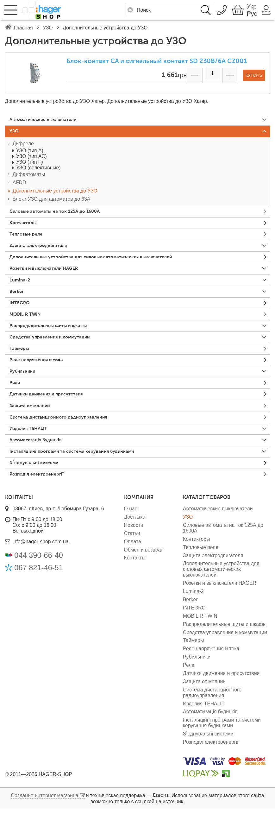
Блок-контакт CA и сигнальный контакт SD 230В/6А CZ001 (156, 61)
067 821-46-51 (38, 597)
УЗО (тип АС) (31, 158)
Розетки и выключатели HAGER (49, 277)
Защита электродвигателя (42, 252)
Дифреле (23, 145)
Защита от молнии (33, 428)
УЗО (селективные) (38, 170)
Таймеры (21, 365)
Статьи (132, 562)
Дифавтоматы (28, 177)
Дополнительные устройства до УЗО (54, 193)
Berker (18, 302)
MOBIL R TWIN (27, 327)
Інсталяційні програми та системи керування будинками (81, 478)
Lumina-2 (21, 289)
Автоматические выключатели (48, 120)
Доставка (135, 546)
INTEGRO (21, 314)
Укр (248, 6)
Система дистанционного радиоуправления (65, 440)
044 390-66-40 (38, 585)
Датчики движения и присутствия (52, 415)
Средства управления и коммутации (56, 352)
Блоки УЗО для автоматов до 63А (51, 201)
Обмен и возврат (143, 579)
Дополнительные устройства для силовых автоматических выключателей (103, 264)
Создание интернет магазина (44, 825)
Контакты (135, 587)
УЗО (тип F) (29, 164)
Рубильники (25, 390)
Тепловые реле (28, 239)
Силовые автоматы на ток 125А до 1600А (61, 214)
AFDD (19, 185)
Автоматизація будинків (40, 465)
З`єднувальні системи (38, 490)
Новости (133, 554)
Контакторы (25, 227)
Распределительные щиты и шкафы (54, 340)
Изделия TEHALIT (31, 453)
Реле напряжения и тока (40, 377)
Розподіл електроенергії (40, 503)
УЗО (15, 132)
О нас (130, 538)
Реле (16, 402)
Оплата (132, 571)
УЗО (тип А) (29, 152)
